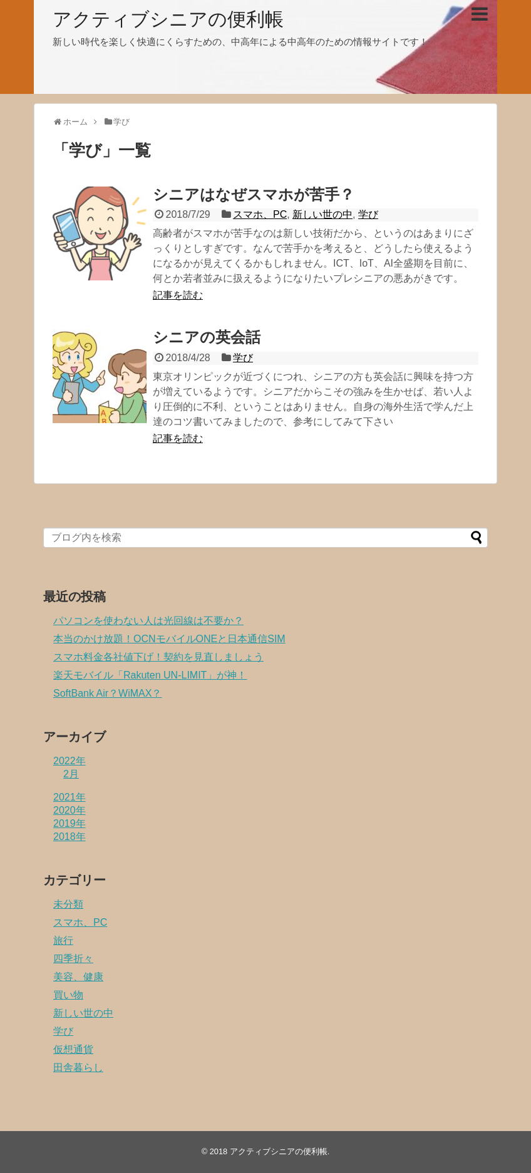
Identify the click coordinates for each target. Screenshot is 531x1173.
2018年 (69, 836)
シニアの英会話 (206, 337)
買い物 (68, 995)
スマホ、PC (260, 214)
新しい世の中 (322, 214)
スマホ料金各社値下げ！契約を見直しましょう (158, 657)
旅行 (63, 940)
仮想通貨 (73, 1049)
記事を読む (178, 295)
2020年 (69, 810)
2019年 (69, 823)
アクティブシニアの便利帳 (168, 19)
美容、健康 (78, 976)
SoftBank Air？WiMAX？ (107, 693)
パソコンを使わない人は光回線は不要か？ (148, 620)
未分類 (68, 904)
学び (368, 214)
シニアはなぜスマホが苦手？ (253, 194)
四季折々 (73, 958)
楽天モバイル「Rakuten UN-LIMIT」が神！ (150, 675)
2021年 (69, 797)
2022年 (69, 761)
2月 (71, 774)
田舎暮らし (78, 1067)
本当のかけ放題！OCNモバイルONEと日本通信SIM (169, 638)
